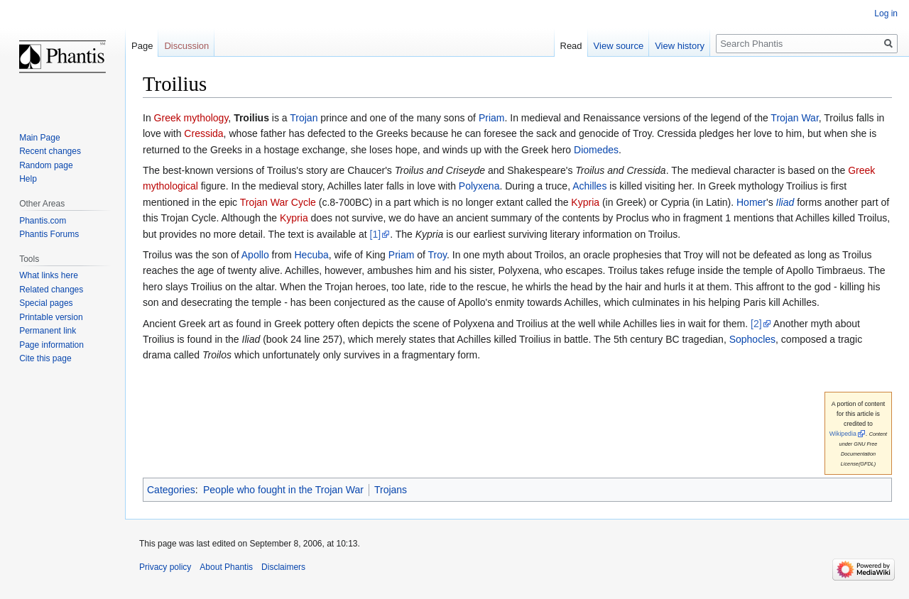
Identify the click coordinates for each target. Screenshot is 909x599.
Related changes (51, 290)
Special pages (45, 303)
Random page (45, 165)
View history (679, 45)
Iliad (785, 202)
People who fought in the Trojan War (283, 489)
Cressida (203, 133)
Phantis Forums (49, 234)
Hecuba (311, 254)
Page (142, 45)
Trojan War (794, 117)
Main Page (39, 138)
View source (619, 45)
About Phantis (226, 567)
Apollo (255, 254)
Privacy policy (165, 567)
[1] (375, 234)
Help (28, 179)
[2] (756, 323)
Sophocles (752, 339)
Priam (492, 117)
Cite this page (45, 358)
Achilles (589, 186)
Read (571, 45)
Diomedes (596, 149)
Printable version (50, 317)
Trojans (390, 489)
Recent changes (50, 151)
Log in (886, 13)
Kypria (585, 202)
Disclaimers (283, 567)
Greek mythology (191, 117)
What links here (48, 275)
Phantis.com (42, 221)
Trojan (303, 117)
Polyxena (479, 186)
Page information (51, 345)
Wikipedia (842, 433)
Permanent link (47, 331)
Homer (751, 202)
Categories (171, 489)
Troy (437, 254)
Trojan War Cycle (278, 202)
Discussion (186, 45)
